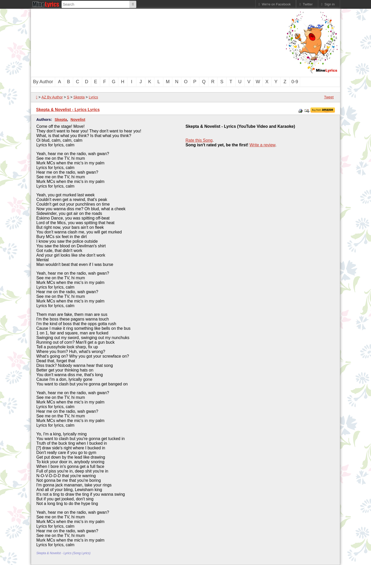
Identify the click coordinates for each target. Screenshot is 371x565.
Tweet (329, 97)
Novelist (78, 119)
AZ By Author (52, 97)
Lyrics (93, 97)
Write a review (262, 145)
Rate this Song (199, 140)
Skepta (79, 97)
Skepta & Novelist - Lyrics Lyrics (68, 109)
